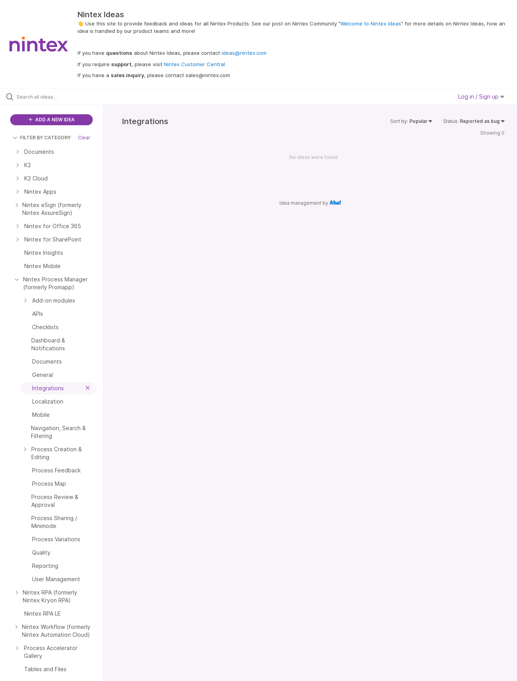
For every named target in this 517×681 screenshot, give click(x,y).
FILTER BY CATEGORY (42, 138)
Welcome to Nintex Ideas (370, 23)
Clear (84, 138)
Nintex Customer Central (194, 64)
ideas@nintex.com (244, 53)
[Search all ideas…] (61, 96)
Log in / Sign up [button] (481, 96)
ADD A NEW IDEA (52, 120)
